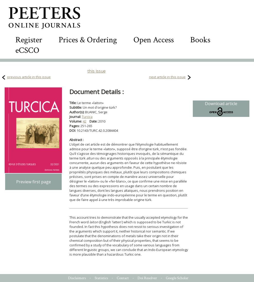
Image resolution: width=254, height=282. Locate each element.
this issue (96, 71)
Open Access (153, 40)
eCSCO (27, 50)
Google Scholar (177, 278)
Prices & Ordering (88, 40)
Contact (123, 278)
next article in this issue (167, 77)
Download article (221, 109)
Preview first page (33, 182)
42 (84, 121)
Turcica (87, 116)
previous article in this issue (29, 77)
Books (200, 40)
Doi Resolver (147, 278)
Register (28, 40)
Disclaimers (77, 278)
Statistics (101, 278)
